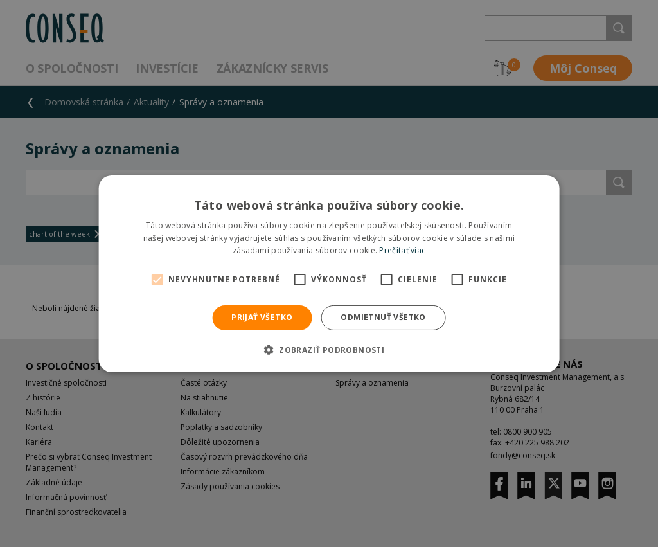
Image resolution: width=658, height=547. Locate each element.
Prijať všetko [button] (261, 317)
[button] (329, 349)
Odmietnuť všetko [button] (383, 317)
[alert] (329, 273)
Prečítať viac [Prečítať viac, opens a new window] (402, 250)
